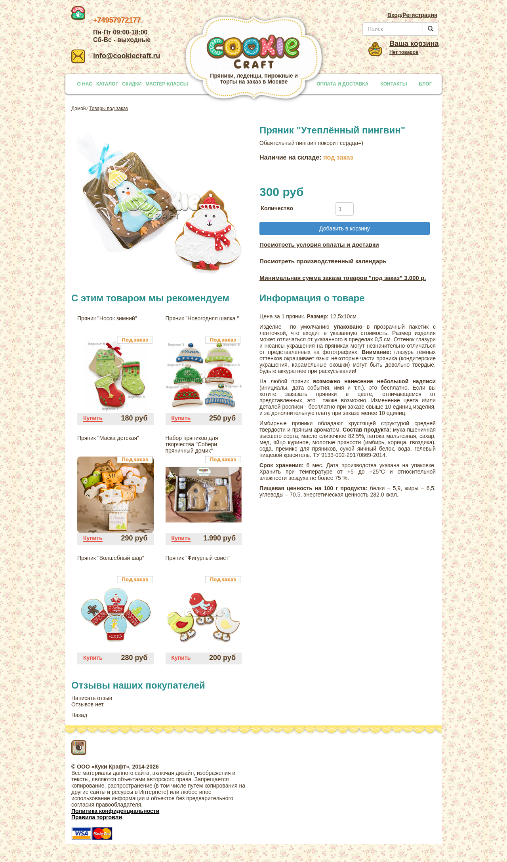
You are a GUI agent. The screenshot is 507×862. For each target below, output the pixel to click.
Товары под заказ (108, 108)
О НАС (84, 84)
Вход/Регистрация (412, 15)
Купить (93, 418)
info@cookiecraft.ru (115, 56)
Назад (79, 715)
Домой (78, 108)
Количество (277, 208)
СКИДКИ (131, 84)
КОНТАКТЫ (393, 84)
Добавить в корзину (344, 228)
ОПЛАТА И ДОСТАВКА (342, 84)
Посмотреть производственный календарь (323, 261)
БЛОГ (425, 84)
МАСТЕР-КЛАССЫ (166, 84)
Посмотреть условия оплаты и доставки (319, 244)
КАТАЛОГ (107, 84)
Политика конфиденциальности (115, 811)
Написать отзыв (91, 698)
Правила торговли (96, 817)
